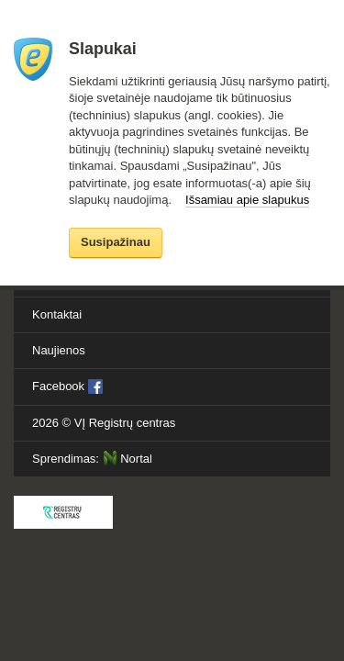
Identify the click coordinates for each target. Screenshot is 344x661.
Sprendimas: (92, 458)
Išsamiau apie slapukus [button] (247, 200)
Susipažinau (115, 242)
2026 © (103, 423)
